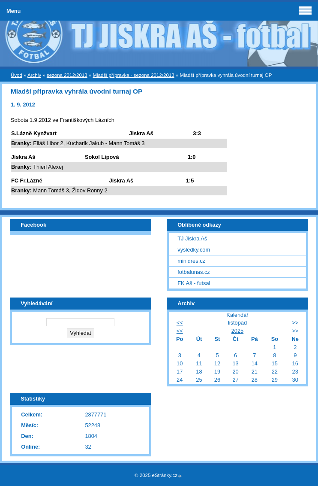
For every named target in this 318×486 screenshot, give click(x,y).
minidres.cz (191, 261)
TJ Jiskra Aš (192, 238)
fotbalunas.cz (193, 272)
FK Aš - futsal (193, 283)
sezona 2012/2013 (67, 75)
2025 (237, 331)
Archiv (34, 75)
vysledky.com (193, 249)
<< (180, 322)
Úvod (16, 75)
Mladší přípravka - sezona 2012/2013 (133, 75)
